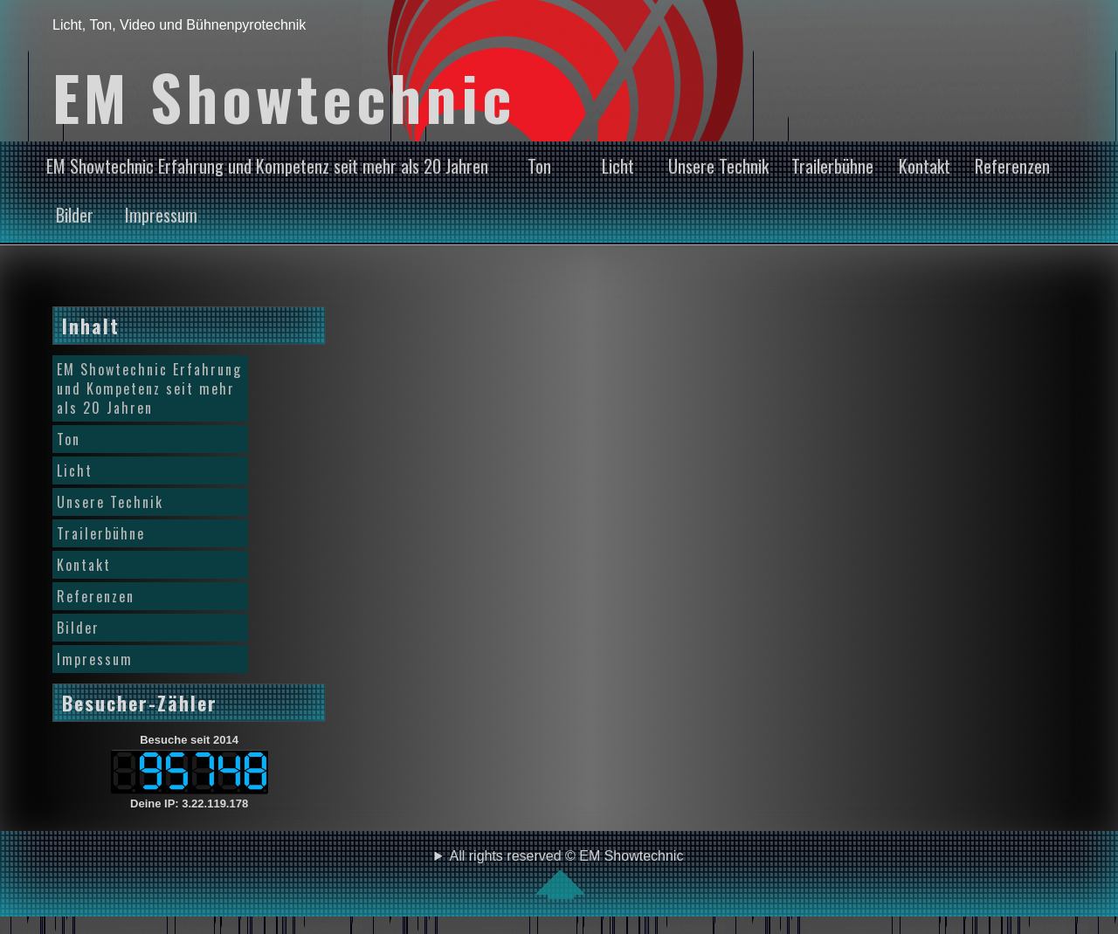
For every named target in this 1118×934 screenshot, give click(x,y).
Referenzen (1012, 166)
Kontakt (924, 166)
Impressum (161, 215)
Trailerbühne (832, 166)
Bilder (74, 215)
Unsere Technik (718, 166)
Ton (539, 166)
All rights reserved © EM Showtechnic (567, 873)
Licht (618, 166)
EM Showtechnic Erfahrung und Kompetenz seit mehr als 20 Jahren (267, 166)
